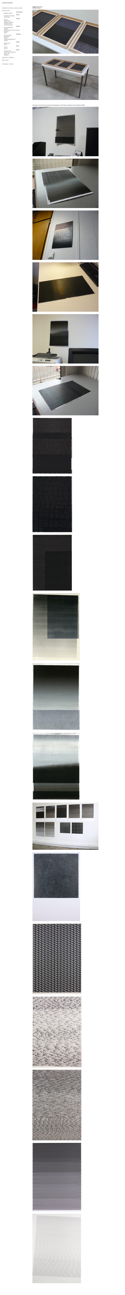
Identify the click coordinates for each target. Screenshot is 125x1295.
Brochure (6, 31)
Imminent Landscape (9, 15)
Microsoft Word (7, 35)
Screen (6, 47)
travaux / (6, 10)
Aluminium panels (8, 25)
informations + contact (7, 64)
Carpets (6, 28)
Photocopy (6, 36)
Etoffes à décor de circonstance (12, 30)
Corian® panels (8, 23)
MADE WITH (7, 21)
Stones (5, 19)
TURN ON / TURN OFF (10, 52)
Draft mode (7, 17)
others (5, 32)
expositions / (8, 57)
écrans (5, 48)
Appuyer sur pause (8, 22)
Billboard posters (8, 13)
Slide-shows (7, 43)
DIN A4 (6, 38)
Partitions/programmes (9, 39)
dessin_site (7, 53)
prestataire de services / (12, 8)
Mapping (6, 55)
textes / (5, 60)
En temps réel (7, 51)
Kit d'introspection (8, 27)
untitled (6, 40)
